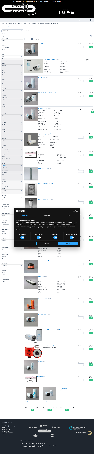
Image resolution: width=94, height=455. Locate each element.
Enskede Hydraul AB (6, 422)
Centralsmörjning (5, 47)
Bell (3, 70)
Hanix (3, 99)
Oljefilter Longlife (42, 134)
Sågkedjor (4, 270)
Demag (3, 83)
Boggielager (4, 45)
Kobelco (4, 122)
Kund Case (42, 23)
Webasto (4, 276)
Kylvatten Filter (42, 314)
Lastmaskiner (5, 170)
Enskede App (56, 23)
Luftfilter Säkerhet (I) (43, 199)
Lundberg (4, 133)
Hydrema (4, 106)
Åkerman (4, 179)
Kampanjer (19, 23)
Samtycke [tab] (25, 215)
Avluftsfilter (41, 261)
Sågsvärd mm (5, 267)
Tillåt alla (68, 243)
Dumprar (24, 26)
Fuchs (3, 90)
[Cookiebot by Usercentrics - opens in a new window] (72, 211)
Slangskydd (4, 251)
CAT (3, 81)
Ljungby (3, 131)
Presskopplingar (5, 236)
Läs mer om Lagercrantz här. (27, 448)
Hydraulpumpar (5, 204)
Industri (3, 188)
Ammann (4, 65)
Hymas (3, 111)
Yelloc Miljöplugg (5, 279)
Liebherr (4, 129)
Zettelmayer (4, 176)
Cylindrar (4, 49)
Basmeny (7, 26)
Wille (3, 174)
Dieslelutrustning (5, 51)
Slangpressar (5, 254)
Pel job (3, 154)
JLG (3, 117)
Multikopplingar (5, 226)
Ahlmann (4, 61)
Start (3, 23)
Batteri (3, 40)
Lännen (3, 136)
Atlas (3, 67)
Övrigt (3, 281)
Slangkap (4, 256)
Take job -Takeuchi (6, 158)
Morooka (4, 142)
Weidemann (4, 172)
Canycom (4, 76)
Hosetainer (4, 208)
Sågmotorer (4, 265)
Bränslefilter (41, 44)
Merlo (3, 140)
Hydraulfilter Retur (42, 152)
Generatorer (4, 195)
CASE (3, 79)
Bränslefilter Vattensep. (49, 59)
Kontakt (10, 23)
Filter (11, 26)
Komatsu (4, 126)
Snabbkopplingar (6, 247)
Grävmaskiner (5, 167)
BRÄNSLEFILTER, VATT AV (45, 92)
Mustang (4, 145)
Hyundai (4, 113)
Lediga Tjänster (35, 23)
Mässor (24, 23)
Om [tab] (69, 215)
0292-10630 (10, 427)
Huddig (3, 104)
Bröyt (3, 74)
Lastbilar (4, 190)
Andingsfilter (46, 345)
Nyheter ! (29, 23)
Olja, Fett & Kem (5, 229)
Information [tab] (47, 215)
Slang (3, 249)
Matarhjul (4, 222)
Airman (3, 63)
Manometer (4, 220)
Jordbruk (4, 181)
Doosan (3, 86)
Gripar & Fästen (5, 201)
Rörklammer (4, 245)
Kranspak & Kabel (6, 213)
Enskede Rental (48, 23)
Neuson (3, 147)
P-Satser (4, 238)
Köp (91, 47)
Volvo (20, 26)
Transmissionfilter (43, 298)
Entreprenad (15, 26)
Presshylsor (4, 233)
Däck (3, 54)
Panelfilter (41, 276)
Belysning (4, 42)
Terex (3, 161)
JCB (3, 115)
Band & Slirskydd (5, 38)
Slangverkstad (5, 258)
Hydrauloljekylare (6, 206)
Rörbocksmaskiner (6, 242)
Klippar (3, 211)
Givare (3, 197)
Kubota (3, 124)
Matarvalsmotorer (6, 224)
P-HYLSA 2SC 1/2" (64, 388)
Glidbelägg (4, 199)
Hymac (3, 108)
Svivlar (3, 261)
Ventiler (3, 272)
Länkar (3, 217)
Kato (3, 120)
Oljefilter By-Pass (42, 108)
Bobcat (3, 72)
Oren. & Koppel (5, 151)
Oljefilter (40, 361)
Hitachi (3, 101)
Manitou (4, 138)
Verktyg (3, 274)
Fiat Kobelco (4, 97)
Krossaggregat (5, 186)
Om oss (14, 23)
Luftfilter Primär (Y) (43, 183)
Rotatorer (4, 240)
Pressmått (4, 231)
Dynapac (4, 88)
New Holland (5, 149)
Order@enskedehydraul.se (12, 426)
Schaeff (3, 156)
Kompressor (4, 183)
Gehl (3, 92)
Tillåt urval (46, 243)
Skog (3, 192)
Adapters (4, 33)
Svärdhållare (5, 263)
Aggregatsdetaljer (6, 36)
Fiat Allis (4, 95)
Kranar (3, 215)
